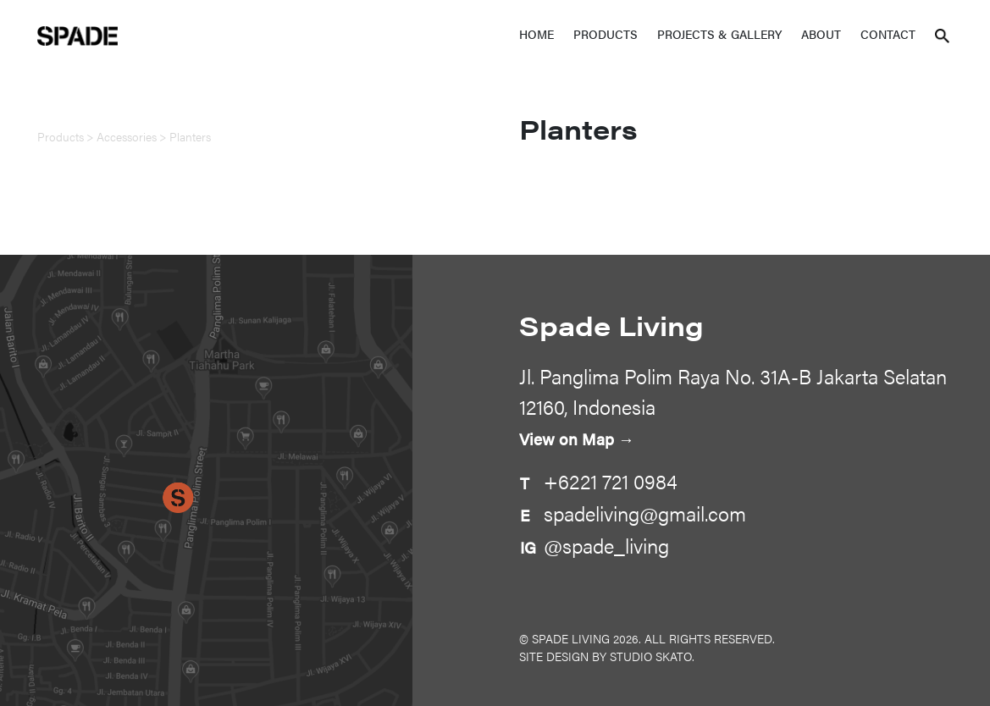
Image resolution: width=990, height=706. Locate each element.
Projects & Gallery (719, 33)
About (821, 33)
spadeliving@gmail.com (645, 513)
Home (536, 33)
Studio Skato (651, 656)
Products (605, 33)
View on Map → (576, 438)
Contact (887, 33)
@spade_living (606, 545)
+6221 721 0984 (611, 480)
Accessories (127, 136)
